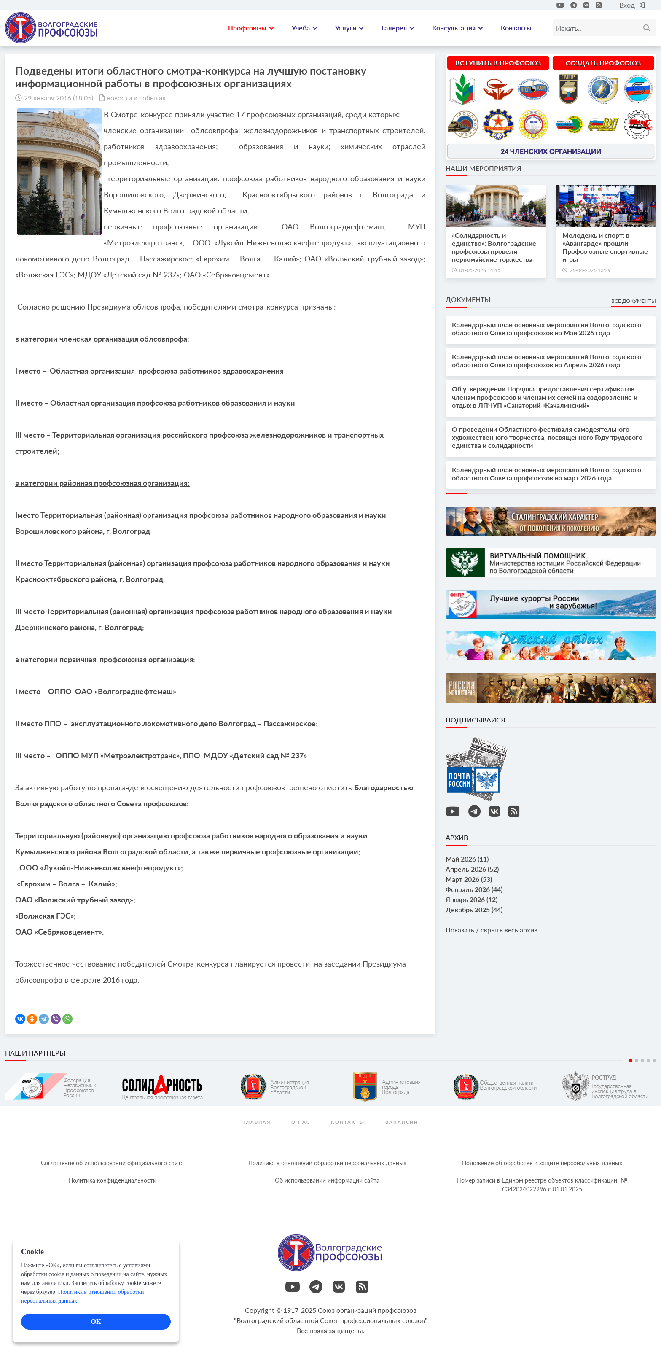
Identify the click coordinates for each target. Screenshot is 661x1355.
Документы (468, 299)
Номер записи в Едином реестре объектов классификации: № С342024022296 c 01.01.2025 (542, 1185)
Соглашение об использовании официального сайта (112, 1162)
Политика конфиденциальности (112, 1180)
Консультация (458, 28)
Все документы (633, 301)
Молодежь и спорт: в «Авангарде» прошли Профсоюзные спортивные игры (605, 247)
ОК (96, 1321)
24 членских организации (551, 151)
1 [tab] (630, 1060)
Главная (257, 1122)
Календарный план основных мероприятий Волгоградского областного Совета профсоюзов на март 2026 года (546, 474)
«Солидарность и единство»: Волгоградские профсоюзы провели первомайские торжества (494, 247)
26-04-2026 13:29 (590, 270)
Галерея (398, 28)
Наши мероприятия (483, 168)
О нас (300, 1122)
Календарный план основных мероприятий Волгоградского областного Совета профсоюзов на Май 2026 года (546, 329)
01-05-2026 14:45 (479, 270)
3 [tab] (642, 1060)
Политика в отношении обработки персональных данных (327, 1162)
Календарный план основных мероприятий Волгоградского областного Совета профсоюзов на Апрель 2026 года (546, 361)
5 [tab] (654, 1060)
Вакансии (401, 1122)
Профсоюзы (251, 28)
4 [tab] (648, 1060)
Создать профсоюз (603, 63)
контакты (348, 1122)
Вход (632, 5)
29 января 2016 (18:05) (58, 98)
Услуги (349, 28)
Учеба (305, 28)
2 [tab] (636, 1060)
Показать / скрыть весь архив (491, 930)
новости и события (136, 98)
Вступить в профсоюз (498, 63)
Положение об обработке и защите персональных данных (542, 1162)
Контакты (516, 28)
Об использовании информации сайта (327, 1180)
